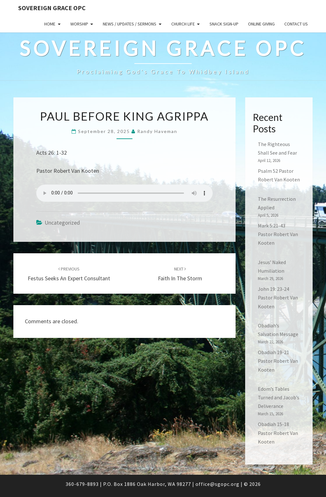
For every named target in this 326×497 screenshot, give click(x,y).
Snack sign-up (223, 24)
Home (49, 24)
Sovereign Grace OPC (52, 8)
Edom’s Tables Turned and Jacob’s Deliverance (278, 397)
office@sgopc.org (217, 484)
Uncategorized (62, 222)
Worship (79, 24)
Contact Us (296, 24)
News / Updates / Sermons (129, 24)
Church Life (183, 24)
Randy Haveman (157, 131)
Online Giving (261, 24)
